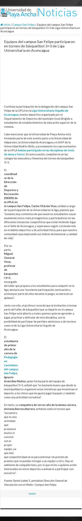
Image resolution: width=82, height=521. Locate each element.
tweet (32, 493)
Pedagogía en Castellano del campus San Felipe (11, 365)
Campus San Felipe (23, 24)
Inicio (5, 24)
